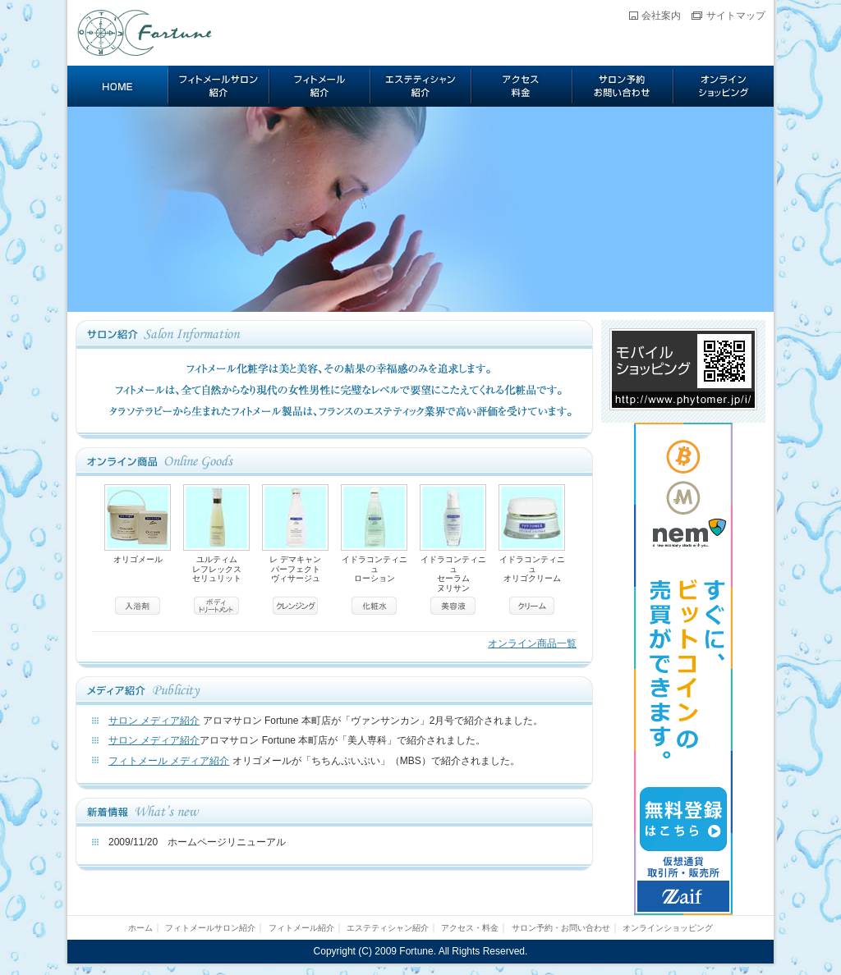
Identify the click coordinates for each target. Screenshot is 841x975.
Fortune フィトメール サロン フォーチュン (145, 32)
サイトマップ (735, 15)
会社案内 (661, 15)
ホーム (117, 86)
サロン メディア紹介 (154, 720)
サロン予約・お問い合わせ (622, 86)
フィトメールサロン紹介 (218, 86)
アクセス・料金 (521, 86)
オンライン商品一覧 (532, 643)
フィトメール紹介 (319, 86)
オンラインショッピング (723, 86)
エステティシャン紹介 (420, 86)
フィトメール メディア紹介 (168, 761)
